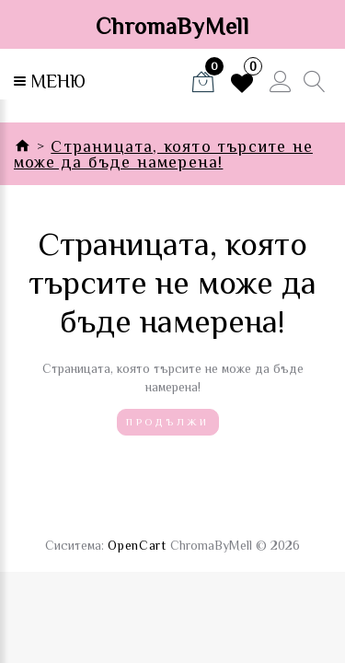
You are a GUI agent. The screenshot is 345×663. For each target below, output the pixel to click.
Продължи (167, 421)
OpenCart (137, 545)
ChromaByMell (172, 26)
